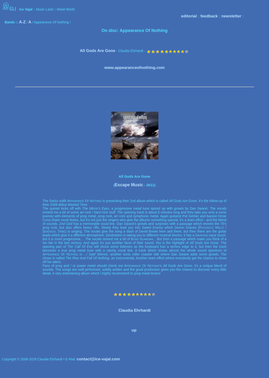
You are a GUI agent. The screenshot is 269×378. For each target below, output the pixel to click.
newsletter (231, 16)
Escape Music (129, 184)
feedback (209, 16)
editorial (189, 16)
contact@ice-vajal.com (98, 359)
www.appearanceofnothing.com (134, 67)
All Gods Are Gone (97, 50)
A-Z (22, 22)
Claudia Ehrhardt (134, 310)
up (134, 330)
